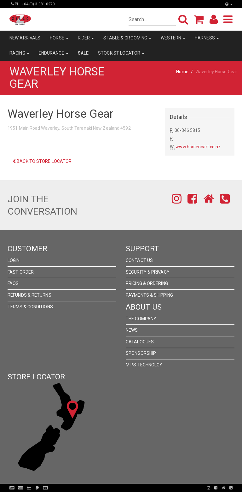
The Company (141, 318)
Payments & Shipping (149, 295)
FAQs (13, 283)
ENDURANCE (53, 53)
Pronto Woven (123, 488)
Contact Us (139, 260)
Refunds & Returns (29, 295)
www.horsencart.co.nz (198, 146)
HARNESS (207, 37)
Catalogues (140, 341)
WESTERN (173, 37)
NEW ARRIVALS (24, 37)
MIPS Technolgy (144, 364)
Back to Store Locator (42, 161)
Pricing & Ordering (147, 283)
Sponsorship (141, 353)
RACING (19, 53)
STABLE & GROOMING (127, 37)
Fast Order (21, 272)
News (132, 330)
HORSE (59, 37)
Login (14, 260)
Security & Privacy (148, 272)
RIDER (86, 37)
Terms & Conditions (30, 306)
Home (182, 71)
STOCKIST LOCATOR (121, 53)
